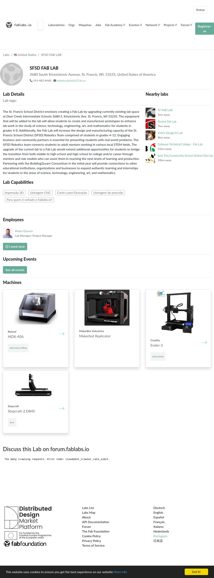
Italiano (158, 526)
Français (159, 522)
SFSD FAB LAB (51, 54)
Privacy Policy (91, 541)
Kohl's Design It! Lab (170, 133)
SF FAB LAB (165, 110)
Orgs (71, 25)
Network (153, 25)
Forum (186, 25)
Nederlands (161, 531)
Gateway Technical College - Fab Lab (180, 144)
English (158, 512)
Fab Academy (115, 25)
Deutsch (159, 508)
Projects (170, 25)
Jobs (98, 25)
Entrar (200, 10)
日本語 (158, 541)
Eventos (135, 25)
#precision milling (18, 348)
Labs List (88, 508)
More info (120, 572)
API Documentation (95, 522)
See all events (14, 270)
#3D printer (158, 356)
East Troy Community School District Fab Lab (185, 155)
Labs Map (88, 512)
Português (160, 536)
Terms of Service (93, 545)
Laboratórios (56, 25)
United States (25, 54)
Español (158, 517)
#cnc (12, 422)
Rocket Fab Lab (167, 121)
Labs (6, 54)
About (86, 517)
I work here (15, 246)
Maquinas (85, 25)
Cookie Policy (91, 536)
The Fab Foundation (96, 531)
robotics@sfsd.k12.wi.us (71, 80)
